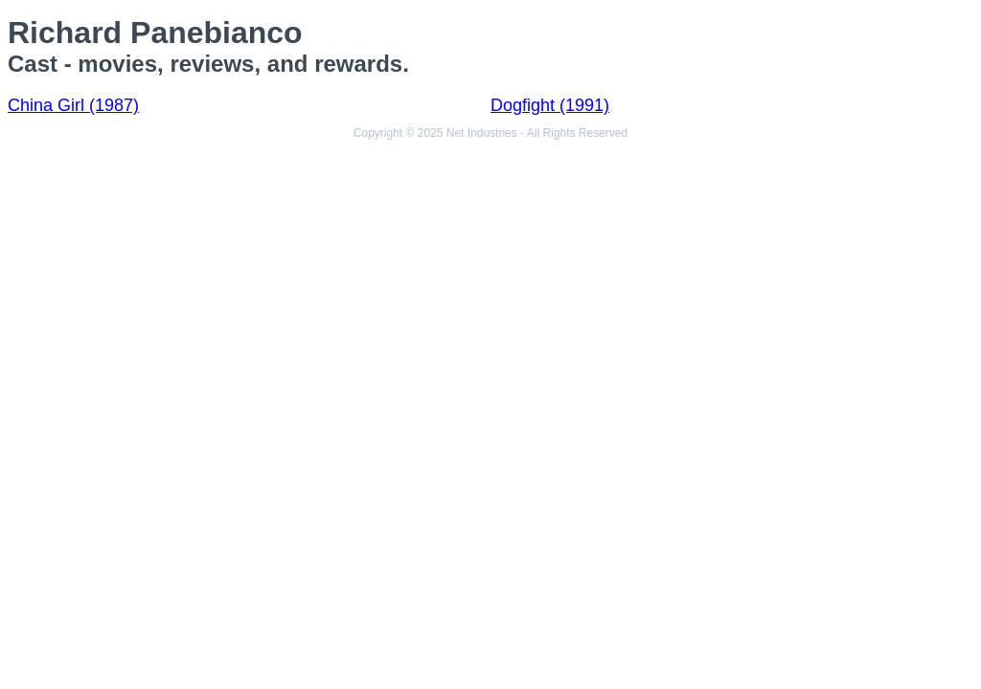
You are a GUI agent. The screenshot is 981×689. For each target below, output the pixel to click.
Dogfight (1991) (549, 105)
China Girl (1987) (73, 105)
